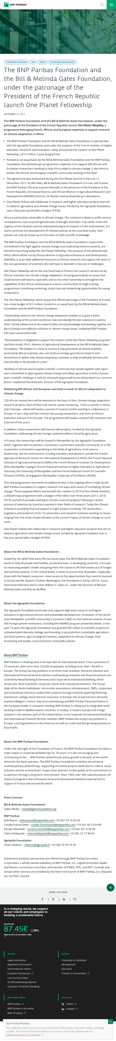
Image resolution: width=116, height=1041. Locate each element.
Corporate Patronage (16, 62)
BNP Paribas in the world (21, 1008)
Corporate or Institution (74, 960)
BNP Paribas (14, 1003)
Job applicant (68, 964)
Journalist (67, 968)
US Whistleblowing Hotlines (22, 982)
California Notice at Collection (23, 1034)
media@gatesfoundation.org (39, 809)
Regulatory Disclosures (19, 964)
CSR (33, 62)
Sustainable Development (62, 62)
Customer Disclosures (19, 973)
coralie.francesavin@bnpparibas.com (53, 824)
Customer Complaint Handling (23, 986)
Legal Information (17, 960)
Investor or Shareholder (74, 973)
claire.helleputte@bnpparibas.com (48, 833)
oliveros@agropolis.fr (37, 845)
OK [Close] (110, 1021)
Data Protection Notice (19, 968)
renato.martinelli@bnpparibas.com (48, 829)
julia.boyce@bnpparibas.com (37, 820)
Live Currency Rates (18, 977)
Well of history (15, 1013)
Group (42, 62)
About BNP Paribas (16, 655)
